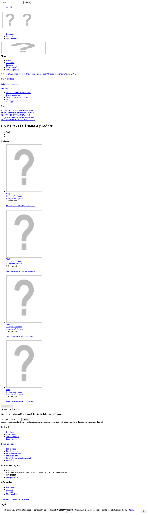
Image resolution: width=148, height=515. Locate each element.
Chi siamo (10, 63)
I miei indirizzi (12, 456)
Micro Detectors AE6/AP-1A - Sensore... (20, 402)
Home (8, 60)
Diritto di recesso (13, 95)
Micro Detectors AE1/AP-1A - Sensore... (20, 206)
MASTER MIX (15, 117)
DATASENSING (18, 110)
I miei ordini (11, 449)
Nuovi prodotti (7, 79)
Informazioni (6, 88)
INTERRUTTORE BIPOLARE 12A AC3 (18, 120)
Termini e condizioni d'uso (17, 97)
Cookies (9, 102)
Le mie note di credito (15, 453)
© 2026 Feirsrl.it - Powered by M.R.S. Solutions (15, 499)
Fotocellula (23, 113)
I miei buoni (11, 460)
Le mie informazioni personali (18, 458)
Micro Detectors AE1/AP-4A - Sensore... (20, 336)
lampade (4, 117)
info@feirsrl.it (12, 477)
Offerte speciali (12, 69)
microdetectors (28, 117)
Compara (14, 196)
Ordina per (5, 141)
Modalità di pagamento (15, 99)
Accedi (9, 7)
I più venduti (11, 439)
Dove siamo (11, 487)
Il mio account (7, 444)
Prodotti (9, 65)
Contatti (9, 36)
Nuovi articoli (11, 67)
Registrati (10, 34)
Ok (144, 511)
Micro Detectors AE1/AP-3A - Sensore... (20, 271)
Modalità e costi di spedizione (18, 93)
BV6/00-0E (6, 110)
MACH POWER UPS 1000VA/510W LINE (17, 114)
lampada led (13, 113)
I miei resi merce (13, 451)
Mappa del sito (12, 38)
